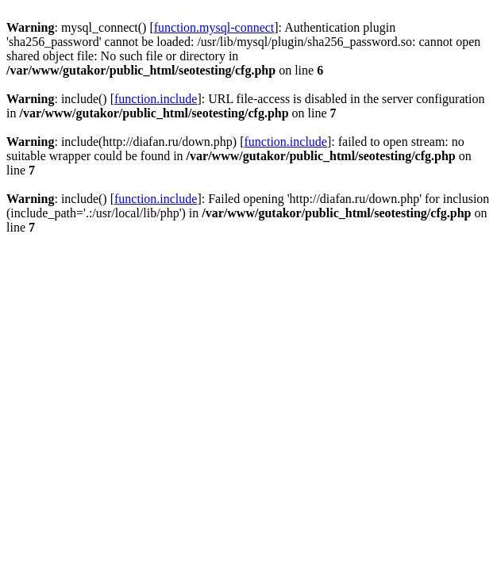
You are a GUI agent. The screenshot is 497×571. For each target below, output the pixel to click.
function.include (155, 98)
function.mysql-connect (214, 27)
